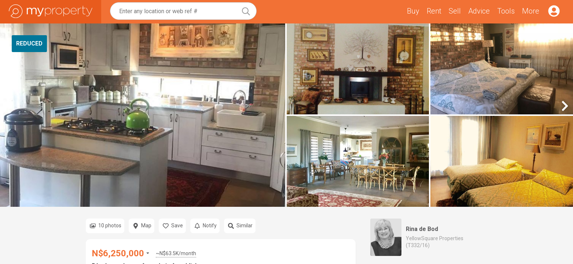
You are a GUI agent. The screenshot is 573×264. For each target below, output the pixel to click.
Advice (479, 11)
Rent (434, 11)
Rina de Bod (422, 228)
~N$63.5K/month (176, 253)
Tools (506, 11)
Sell (455, 11)
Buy (413, 11)
